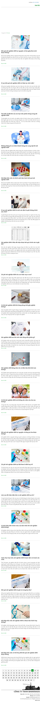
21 (21, 673)
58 (12, 680)
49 (21, 677)
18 (14, 673)
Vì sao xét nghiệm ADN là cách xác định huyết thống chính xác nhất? (19, 211)
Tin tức (37, 5)
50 (24, 677)
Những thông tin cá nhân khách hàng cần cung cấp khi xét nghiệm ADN (19, 146)
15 (6, 673)
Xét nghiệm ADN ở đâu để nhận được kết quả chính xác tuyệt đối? (20, 243)
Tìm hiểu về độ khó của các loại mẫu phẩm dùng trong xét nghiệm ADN (19, 114)
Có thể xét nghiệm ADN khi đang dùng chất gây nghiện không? (18, 306)
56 (7, 680)
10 (29, 670)
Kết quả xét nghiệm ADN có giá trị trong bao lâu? (16, 590)
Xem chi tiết (3, 63)
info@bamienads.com (35, 697)
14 (3, 673)
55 (37, 677)
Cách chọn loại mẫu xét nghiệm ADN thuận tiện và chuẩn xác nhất (20, 558)
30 (8, 675)
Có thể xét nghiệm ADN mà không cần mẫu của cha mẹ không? (18, 400)
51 (27, 677)
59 (15, 680)
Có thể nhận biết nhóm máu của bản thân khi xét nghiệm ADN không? (19, 526)
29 (6, 675)
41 (37, 675)
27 (37, 673)
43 (6, 677)
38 (29, 675)
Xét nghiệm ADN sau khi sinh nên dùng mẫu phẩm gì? (18, 337)
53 (32, 677)
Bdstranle (37, 700)
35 (21, 675)
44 (8, 677)
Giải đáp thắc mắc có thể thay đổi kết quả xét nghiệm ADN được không (19, 653)
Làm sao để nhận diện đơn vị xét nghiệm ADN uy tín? (17, 495)
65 (31, 680)
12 (35, 670)
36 (24, 675)
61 (20, 680)
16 (8, 673)
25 (32, 673)
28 (3, 675)
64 (28, 680)
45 (11, 677)
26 (35, 673)
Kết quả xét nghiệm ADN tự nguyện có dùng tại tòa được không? (18, 433)
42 (3, 677)
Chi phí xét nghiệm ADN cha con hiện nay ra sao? (16, 274)
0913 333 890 (36, 2)
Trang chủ (3, 33)
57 (10, 680)
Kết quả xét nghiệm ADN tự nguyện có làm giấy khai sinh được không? (19, 51)
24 (29, 673)
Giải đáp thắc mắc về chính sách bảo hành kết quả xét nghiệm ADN (18, 178)
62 (23, 680)
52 (29, 677)
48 (19, 677)
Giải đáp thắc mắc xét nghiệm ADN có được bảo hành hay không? (19, 621)
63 (25, 680)
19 (16, 673)
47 (16, 677)
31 (11, 675)
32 (14, 675)
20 (19, 673)
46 (14, 677)
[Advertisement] (20, 21)
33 (16, 675)
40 (35, 675)
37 (27, 675)
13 (37, 670)
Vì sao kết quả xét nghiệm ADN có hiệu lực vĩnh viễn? (17, 83)
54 (35, 677)
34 (19, 675)
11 (32, 670)
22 (24, 673)
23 (27, 673)
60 (18, 680)
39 (32, 675)
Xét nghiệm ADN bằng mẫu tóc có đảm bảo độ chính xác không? (18, 368)
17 (11, 673)
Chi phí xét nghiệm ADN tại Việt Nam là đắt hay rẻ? (17, 464)
